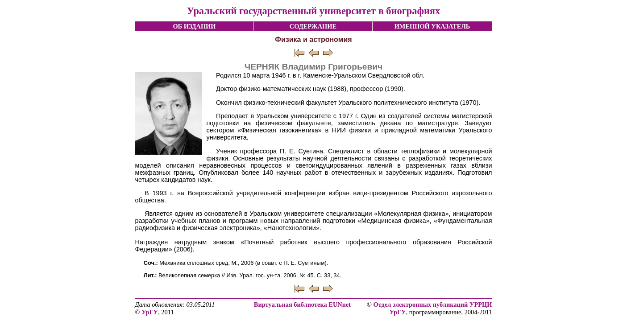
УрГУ (149, 312)
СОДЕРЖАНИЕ (313, 26)
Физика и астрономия (313, 39)
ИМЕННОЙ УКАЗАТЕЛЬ (432, 26)
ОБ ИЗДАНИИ (194, 26)
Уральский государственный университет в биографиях (313, 10)
